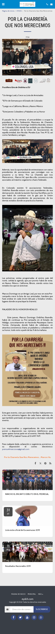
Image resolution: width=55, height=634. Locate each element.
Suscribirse (42, 609)
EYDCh (19, 11)
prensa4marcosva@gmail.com (15, 449)
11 (8, 475)
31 (8, 511)
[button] (3, 4)
